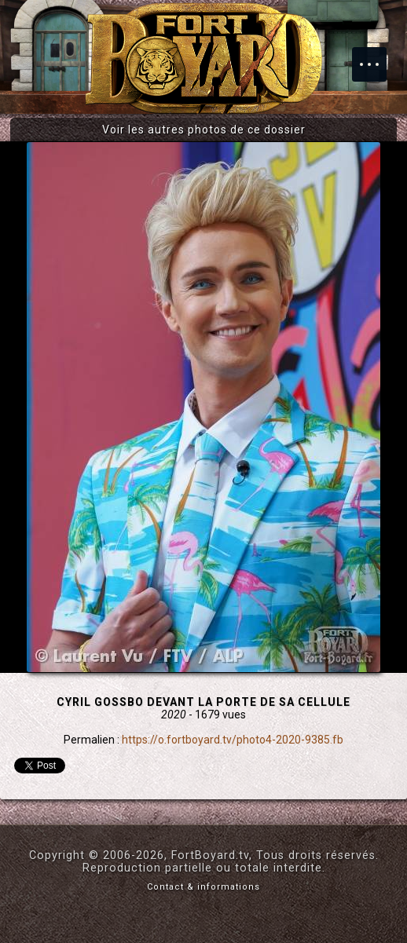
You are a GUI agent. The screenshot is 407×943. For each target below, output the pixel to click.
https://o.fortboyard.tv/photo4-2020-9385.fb (232, 739)
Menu (377, 56)
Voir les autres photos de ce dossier (204, 129)
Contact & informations (203, 887)
